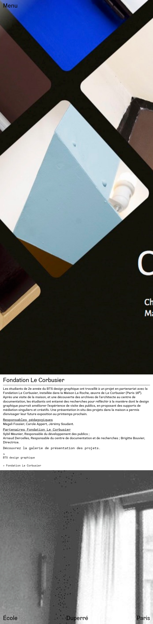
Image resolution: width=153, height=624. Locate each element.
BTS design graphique (19, 457)
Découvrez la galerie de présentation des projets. (52, 448)
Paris (143, 617)
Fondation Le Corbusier (23, 465)
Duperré (77, 617)
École (10, 617)
